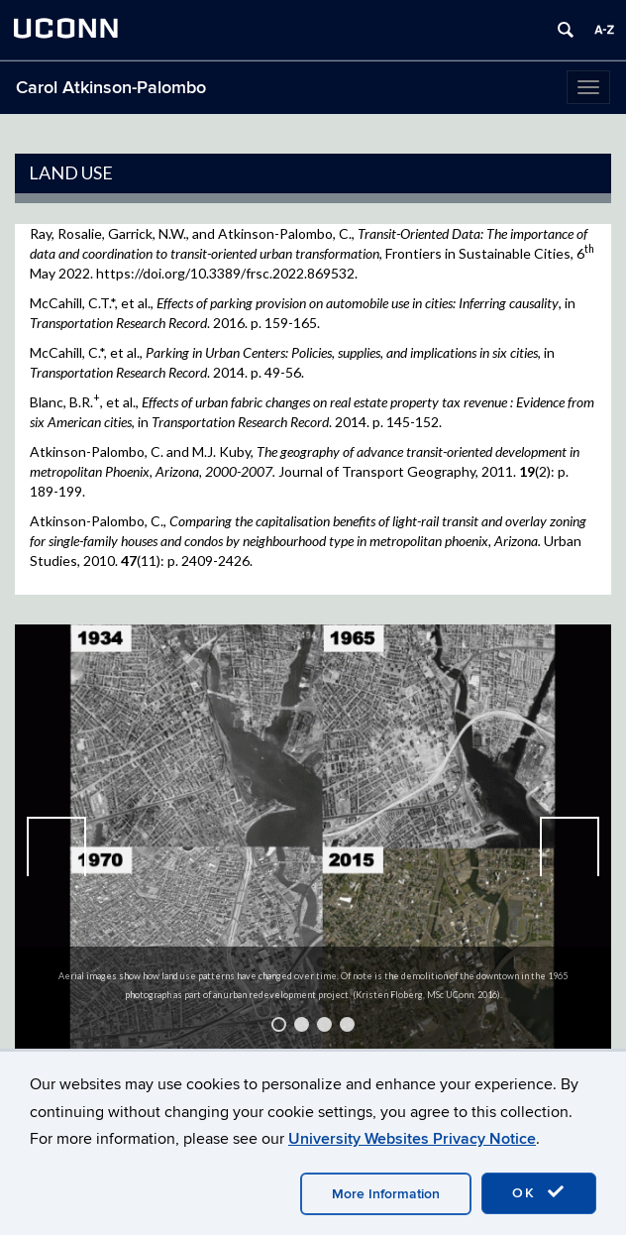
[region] (313, 846)
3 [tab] (324, 1024)
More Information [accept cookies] (386, 1193)
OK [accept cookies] (539, 1192)
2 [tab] (301, 1024)
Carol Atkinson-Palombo (111, 87)
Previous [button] (56, 846)
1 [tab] (278, 1024)
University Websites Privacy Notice (412, 1139)
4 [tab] (347, 1024)
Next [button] (569, 846)
